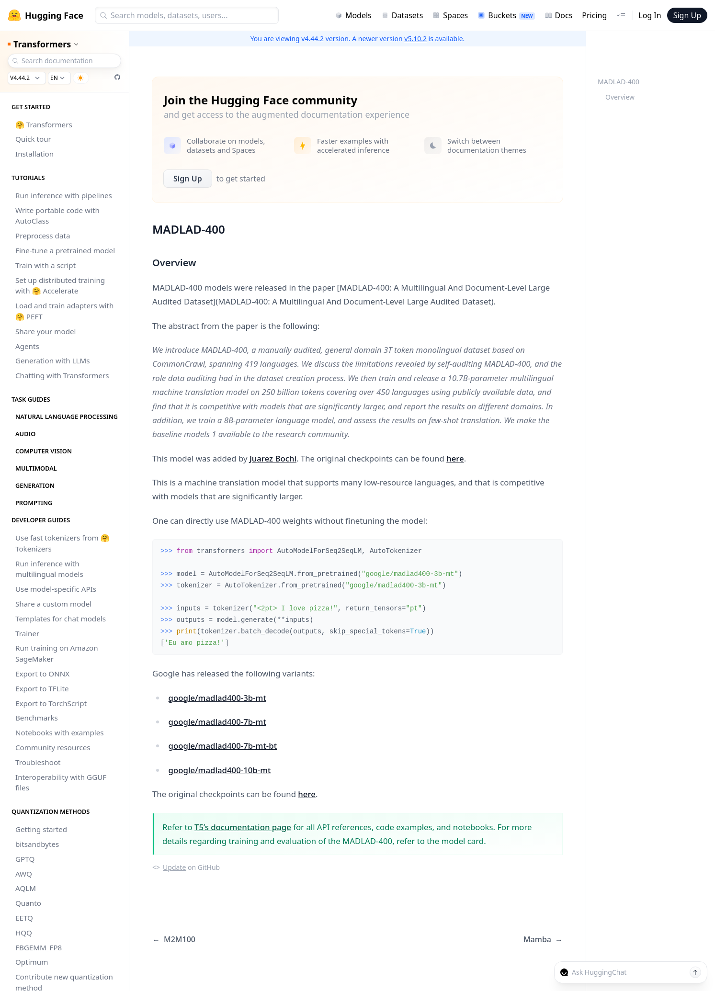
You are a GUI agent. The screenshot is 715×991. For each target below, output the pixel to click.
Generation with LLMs (52, 360)
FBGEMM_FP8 (38, 947)
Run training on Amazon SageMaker (56, 653)
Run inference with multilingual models (49, 569)
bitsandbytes (37, 844)
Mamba (543, 939)
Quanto (28, 903)
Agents (27, 346)
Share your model (45, 331)
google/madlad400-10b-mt (220, 770)
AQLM (25, 888)
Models (353, 15)
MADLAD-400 (618, 81)
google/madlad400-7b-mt (217, 721)
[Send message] (695, 972)
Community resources (53, 747)
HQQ (23, 932)
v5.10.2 (415, 38)
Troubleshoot (38, 762)
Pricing (594, 15)
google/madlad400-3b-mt (217, 697)
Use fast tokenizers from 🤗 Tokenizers (62, 543)
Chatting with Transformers (62, 375)
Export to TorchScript (51, 703)
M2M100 (173, 939)
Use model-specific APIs (55, 589)
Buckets (505, 15)
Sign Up (687, 15)
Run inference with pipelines (63, 195)
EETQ (24, 918)
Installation (34, 153)
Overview (620, 96)
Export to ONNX (42, 673)
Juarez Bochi (273, 458)
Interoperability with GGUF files (60, 782)
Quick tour (33, 139)
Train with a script (45, 265)
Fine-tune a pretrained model (65, 250)
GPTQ (24, 859)
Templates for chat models (60, 618)
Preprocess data (42, 235)
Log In (649, 15)
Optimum (31, 962)
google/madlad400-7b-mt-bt (223, 745)
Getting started (41, 829)
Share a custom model (53, 603)
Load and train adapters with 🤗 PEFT (64, 311)
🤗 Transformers (43, 124)
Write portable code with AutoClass (57, 215)
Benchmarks (36, 717)
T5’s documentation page (242, 827)
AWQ (23, 873)
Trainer (27, 633)
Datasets (402, 15)
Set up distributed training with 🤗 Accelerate (60, 285)
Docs (559, 15)
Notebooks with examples (59, 732)
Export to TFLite (42, 688)
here (455, 458)
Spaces (450, 15)
